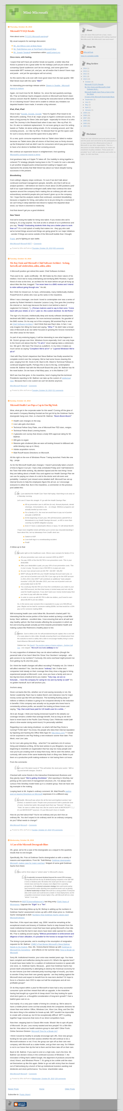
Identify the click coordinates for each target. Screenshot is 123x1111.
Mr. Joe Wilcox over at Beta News (28, 46)
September (89, 99)
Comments (37, 243)
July (86, 102)
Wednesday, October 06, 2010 (43, 1078)
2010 (85, 79)
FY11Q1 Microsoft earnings (36, 36)
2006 (85, 120)
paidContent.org (53, 52)
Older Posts (70, 1089)
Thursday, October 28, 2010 (42, 248)
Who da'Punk (88, 52)
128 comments (60, 1078)
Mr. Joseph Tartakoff (22, 52)
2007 (85, 118)
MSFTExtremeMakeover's (33, 901)
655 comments (58, 248)
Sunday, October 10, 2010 (41, 830)
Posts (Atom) (25, 1094)
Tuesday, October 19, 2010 (42, 390)
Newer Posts (13, 1089)
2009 (85, 113)
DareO (32, 645)
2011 (85, 76)
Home (41, 1089)
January (88, 110)
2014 (85, 68)
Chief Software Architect (22, 324)
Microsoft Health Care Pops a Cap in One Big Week (33, 405)
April (87, 107)
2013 (85, 71)
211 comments (57, 390)
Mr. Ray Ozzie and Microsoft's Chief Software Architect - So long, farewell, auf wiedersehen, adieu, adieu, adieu (40, 264)
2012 (85, 74)
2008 (85, 115)
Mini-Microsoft (35, 12)
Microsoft (23, 243)
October (88, 82)
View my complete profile (90, 56)
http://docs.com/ (58, 733)
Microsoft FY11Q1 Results (22, 31)
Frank (12, 239)
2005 (85, 123)
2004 (85, 126)
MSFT (29, 243)
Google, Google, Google (31, 114)
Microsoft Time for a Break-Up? (44, 1031)
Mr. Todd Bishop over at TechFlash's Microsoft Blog (35, 49)
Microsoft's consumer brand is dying (25, 154)
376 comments (57, 830)
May (87, 105)
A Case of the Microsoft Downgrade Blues (29, 844)
